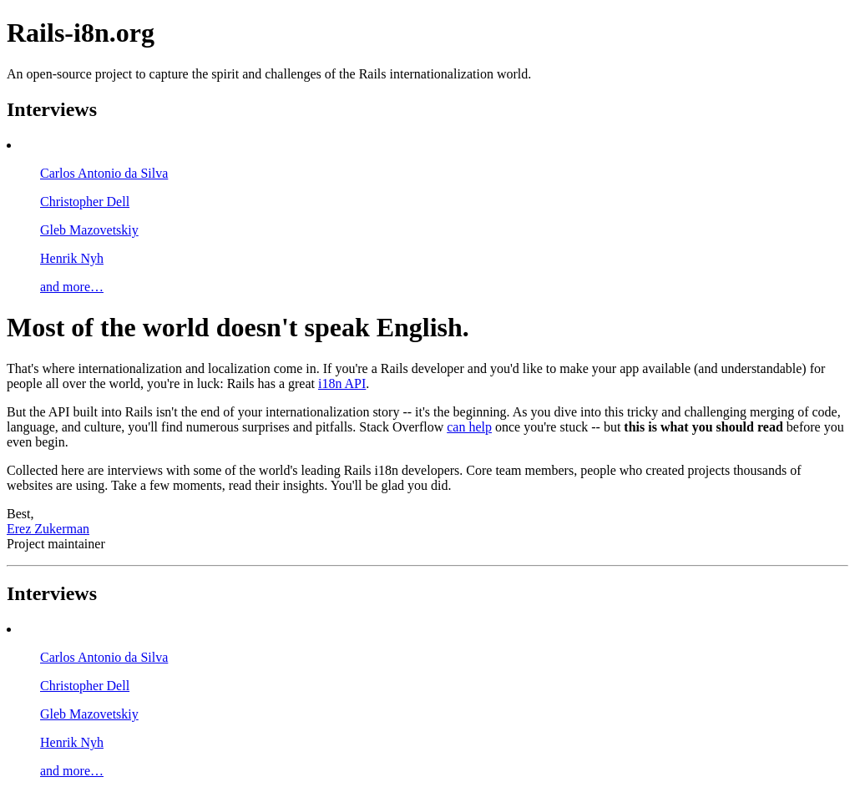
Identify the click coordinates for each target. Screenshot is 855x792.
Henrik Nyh (72, 258)
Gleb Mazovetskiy (89, 230)
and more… (72, 287)
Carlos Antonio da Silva (104, 173)
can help (469, 427)
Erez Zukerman (48, 529)
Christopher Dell (84, 201)
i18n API (342, 383)
